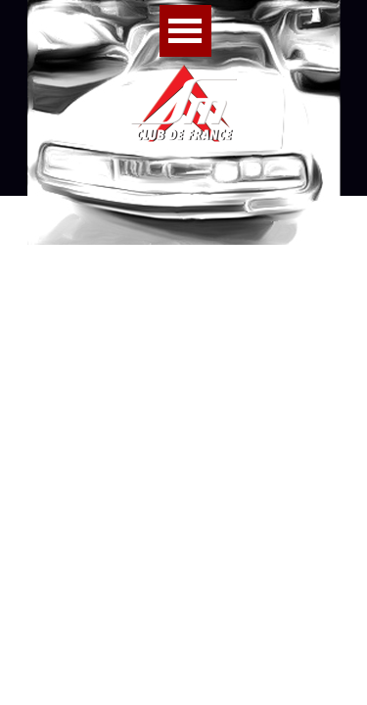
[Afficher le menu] (185, 31)
